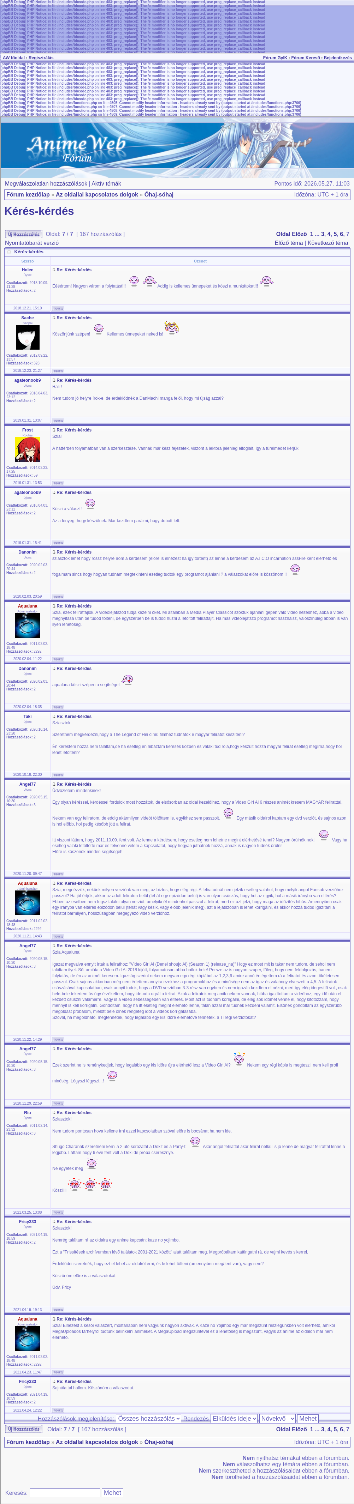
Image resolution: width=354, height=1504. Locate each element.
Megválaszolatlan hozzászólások (46, 184)
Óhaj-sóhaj (159, 195)
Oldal (283, 234)
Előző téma (289, 243)
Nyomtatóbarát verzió (32, 243)
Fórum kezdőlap (28, 195)
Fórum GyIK (275, 57)
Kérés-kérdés (39, 211)
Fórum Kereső (305, 57)
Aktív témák (106, 184)
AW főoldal (14, 57)
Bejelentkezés (338, 57)
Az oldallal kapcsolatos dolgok (97, 195)
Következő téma (328, 243)
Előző (299, 234)
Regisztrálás (41, 57)
